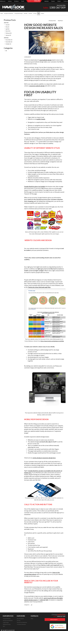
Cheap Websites (7, 618)
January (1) (8, 35)
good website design (45, 60)
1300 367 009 (44, 600)
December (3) (9, 39)
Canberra (65, 1)
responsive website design (37, 86)
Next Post (60, 20)
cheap (59, 614)
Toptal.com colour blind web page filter (39, 287)
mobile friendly (40, 119)
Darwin (53, 1)
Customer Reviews (21, 624)
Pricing (18, 620)
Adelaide (46, 1)
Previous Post (52, 20)
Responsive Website (8, 620)
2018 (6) (6, 37)
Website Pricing (6, 624)
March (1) (8, 31)
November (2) (9, 41)
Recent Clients (20, 618)
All (6, 50)
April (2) (7, 29)
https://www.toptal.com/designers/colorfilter (52, 341)
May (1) (7, 27)
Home (1, 13)
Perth (22, 1)
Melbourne (2, 1)
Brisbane (16, 1)
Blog (32, 618)
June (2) (7, 24)
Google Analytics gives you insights (34, 186)
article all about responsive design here (44, 458)
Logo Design (6, 622)
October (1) (8, 44)
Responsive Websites (22, 622)
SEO (4, 626)
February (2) (9, 33)
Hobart (59, 1)
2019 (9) (6, 22)
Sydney (10, 1)
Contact (42, 13)
